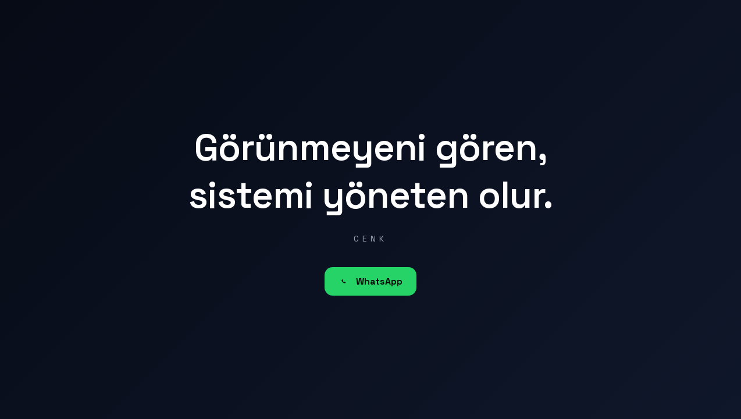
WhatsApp (370, 281)
